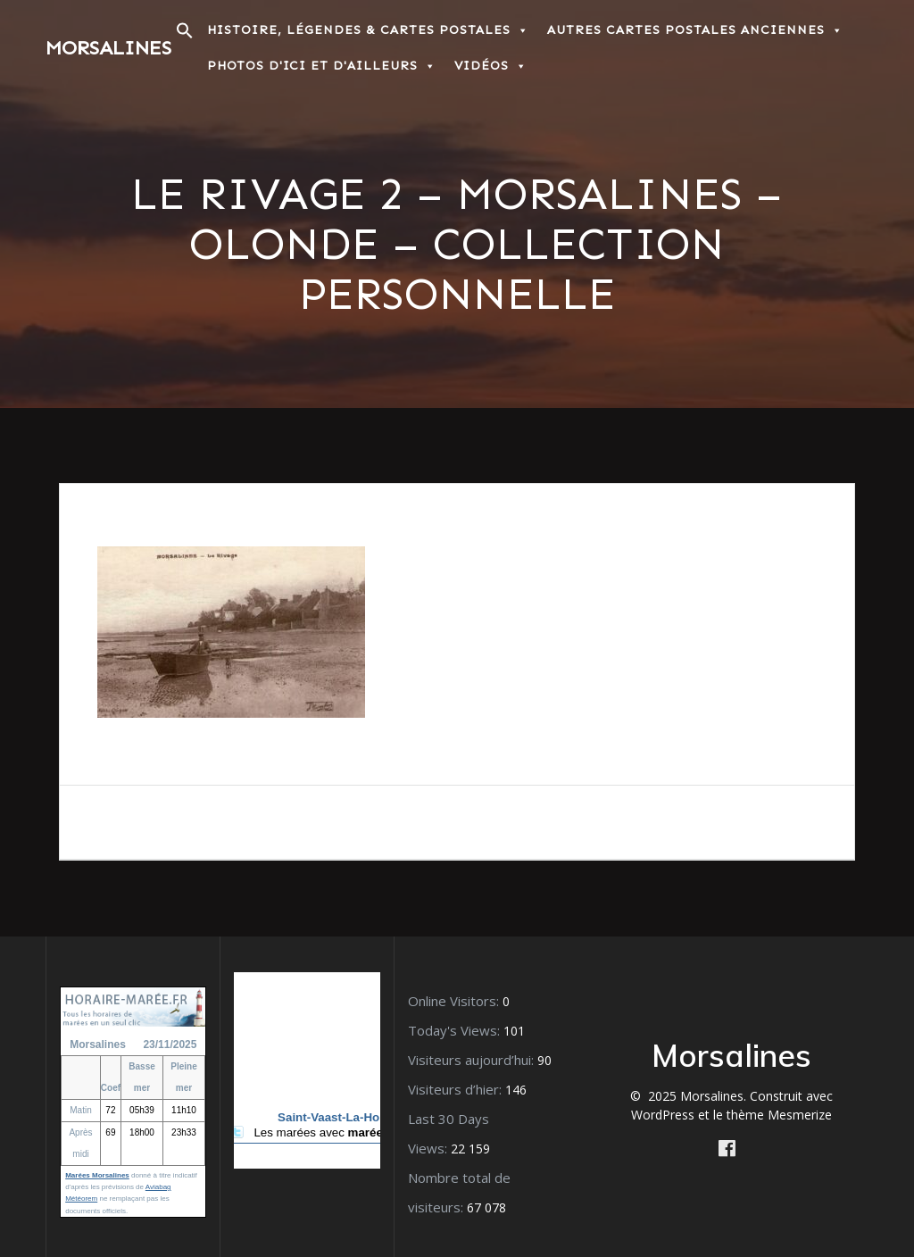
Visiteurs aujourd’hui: (472, 1060)
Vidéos (491, 65)
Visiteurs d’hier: (456, 1089)
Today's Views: (455, 1030)
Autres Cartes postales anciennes (695, 29)
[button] (185, 35)
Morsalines (108, 48)
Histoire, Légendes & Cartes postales (368, 29)
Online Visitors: (455, 1001)
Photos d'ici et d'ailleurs (321, 65)
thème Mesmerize (779, 1114)
